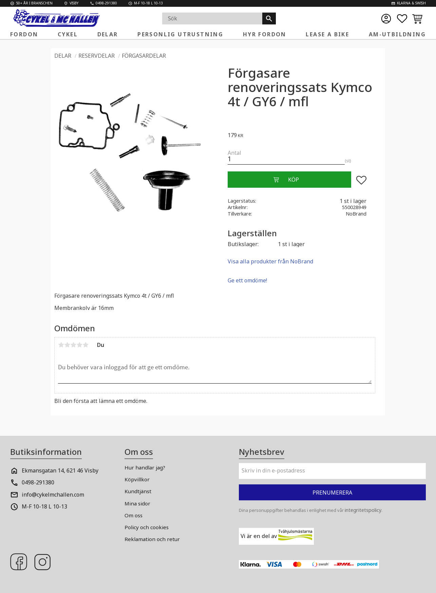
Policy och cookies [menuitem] (147, 527)
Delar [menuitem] (107, 34)
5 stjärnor (85, 345)
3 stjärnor (73, 345)
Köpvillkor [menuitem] (137, 479)
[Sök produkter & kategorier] (212, 18)
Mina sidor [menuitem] (137, 503)
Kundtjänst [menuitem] (138, 491)
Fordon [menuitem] (24, 34)
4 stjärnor (79, 345)
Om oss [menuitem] (134, 515)
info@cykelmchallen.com (53, 494)
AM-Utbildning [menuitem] (397, 34)
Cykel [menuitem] (68, 34)
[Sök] (269, 18)
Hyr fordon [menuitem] (264, 34)
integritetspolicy (363, 510)
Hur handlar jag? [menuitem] (145, 467)
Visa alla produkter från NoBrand (270, 261)
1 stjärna (61, 345)
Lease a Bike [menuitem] (327, 34)
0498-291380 (38, 482)
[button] (402, 19)
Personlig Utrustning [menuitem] (180, 34)
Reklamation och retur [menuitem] (152, 539)
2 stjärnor (67, 345)
